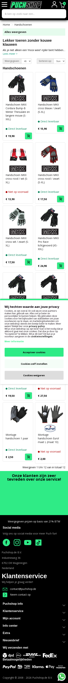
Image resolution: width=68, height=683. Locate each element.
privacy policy (37, 326)
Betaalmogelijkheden (17, 659)
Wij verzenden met (15, 647)
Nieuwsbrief (34, 641)
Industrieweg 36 (11, 558)
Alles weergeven (15, 32)
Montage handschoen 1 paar (17, 436)
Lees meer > (10, 53)
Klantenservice (24, 575)
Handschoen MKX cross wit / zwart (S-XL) (17, 241)
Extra (34, 633)
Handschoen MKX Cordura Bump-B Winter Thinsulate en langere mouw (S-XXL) (18, 112)
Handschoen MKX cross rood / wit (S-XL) (17, 178)
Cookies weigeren (34, 375)
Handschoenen (23, 24)
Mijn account (34, 619)
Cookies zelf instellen (34, 363)
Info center (34, 626)
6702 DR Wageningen (14, 563)
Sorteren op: (45, 61)
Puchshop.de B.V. (12, 552)
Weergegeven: (12, 61)
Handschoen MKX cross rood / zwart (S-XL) (48, 178)
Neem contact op (17, 594)
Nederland (8, 568)
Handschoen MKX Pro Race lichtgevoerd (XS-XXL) (48, 243)
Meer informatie (14, 341)
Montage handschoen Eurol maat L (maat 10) (48, 438)
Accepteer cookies (34, 352)
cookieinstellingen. (42, 336)
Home (6, 24)
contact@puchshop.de (19, 589)
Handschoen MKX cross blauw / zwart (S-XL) (49, 108)
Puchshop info (34, 603)
